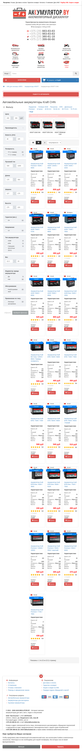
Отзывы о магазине (14, 688)
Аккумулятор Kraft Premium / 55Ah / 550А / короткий (54, 548)
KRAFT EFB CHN (47, 132)
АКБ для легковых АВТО (14, 86)
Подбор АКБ (64, 2)
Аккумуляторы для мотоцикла (18, 700)
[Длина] (9, 179)
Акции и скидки (74, 2)
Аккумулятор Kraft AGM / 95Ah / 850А (54, 293)
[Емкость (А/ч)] (9, 139)
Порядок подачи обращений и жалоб (56, 690)
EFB (60, 107)
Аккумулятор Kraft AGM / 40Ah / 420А (70, 166)
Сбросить (7, 313)
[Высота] (9, 207)
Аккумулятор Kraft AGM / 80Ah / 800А (37, 293)
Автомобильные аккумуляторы (18, 698)
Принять (60, 747)
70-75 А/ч (74, 109)
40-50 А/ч (48, 109)
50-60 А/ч (56, 109)
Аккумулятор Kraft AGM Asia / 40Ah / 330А (70, 293)
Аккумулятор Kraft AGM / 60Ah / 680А (54, 229)
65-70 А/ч (65, 109)
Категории (21, 80)
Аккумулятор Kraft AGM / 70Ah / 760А (70, 229)
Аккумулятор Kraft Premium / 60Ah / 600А (37, 166)
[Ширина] (9, 193)
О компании (49, 2)
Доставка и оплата (21, 2)
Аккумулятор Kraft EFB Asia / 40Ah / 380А (37, 484)
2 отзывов (34, 386)
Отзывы (12, 2)
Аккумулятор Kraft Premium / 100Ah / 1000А (37, 548)
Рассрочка (6, 2)
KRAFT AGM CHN (35, 132)
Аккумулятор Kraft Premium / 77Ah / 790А (37, 612)
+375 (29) (42, 31)
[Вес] (9, 261)
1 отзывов (34, 194)
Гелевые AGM (43, 107)
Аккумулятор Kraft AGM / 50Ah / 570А (37, 229)
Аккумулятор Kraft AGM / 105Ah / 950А (54, 166)
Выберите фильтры (20, 313)
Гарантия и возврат (33, 2)
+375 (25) (42, 33)
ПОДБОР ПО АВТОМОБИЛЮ (41, 94)
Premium (32, 109)
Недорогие (32, 107)
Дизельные (68, 107)
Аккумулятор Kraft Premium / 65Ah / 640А (70, 548)
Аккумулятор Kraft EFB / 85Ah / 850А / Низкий (70, 421)
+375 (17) (42, 39)
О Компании (12, 685)
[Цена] (8, 118)
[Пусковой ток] (9, 166)
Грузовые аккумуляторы (16, 703)
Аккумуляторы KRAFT (32, 86)
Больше (21, 747)
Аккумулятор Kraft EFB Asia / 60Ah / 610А (54, 484)
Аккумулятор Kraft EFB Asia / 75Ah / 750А (70, 484)
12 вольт (40, 109)
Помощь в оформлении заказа (18, 690)
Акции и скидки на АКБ (51, 688)
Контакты (42, 2)
